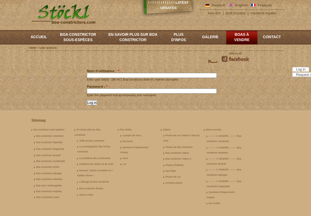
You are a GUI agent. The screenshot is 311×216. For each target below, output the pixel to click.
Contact (272, 37)
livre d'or (214, 13)
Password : (97, 87)
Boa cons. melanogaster (49, 185)
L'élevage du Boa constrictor (94, 181)
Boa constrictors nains (48, 197)
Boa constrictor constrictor (50, 136)
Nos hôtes (171, 171)
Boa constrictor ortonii (47, 167)
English (241, 5)
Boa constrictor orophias (49, 191)
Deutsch (218, 5)
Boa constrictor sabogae (49, 173)
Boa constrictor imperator (49, 142)
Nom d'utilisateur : (103, 71)
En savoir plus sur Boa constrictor (133, 37)
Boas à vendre (241, 37)
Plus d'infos (178, 37)
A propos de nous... (132, 135)
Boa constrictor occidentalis (50, 161)
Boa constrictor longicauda (50, 149)
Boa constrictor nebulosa (49, 179)
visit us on (235, 53)
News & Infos (86, 194)
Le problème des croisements (94, 158)
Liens (125, 158)
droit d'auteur (236, 13)
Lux (124, 164)
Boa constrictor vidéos (177, 153)
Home (32, 47)
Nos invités (214, 203)
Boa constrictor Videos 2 (178, 158)
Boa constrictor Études (91, 188)
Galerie (210, 37)
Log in (300, 69)
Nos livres (127, 141)
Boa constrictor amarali (48, 155)
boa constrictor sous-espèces (78, 37)
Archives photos (174, 183)
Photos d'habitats (175, 165)
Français (265, 5)
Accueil (39, 37)
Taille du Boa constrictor (92, 140)
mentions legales (263, 13)
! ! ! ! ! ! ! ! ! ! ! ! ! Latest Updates (168, 5)
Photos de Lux (173, 176)
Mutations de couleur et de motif (96, 164)
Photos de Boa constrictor (179, 147)
